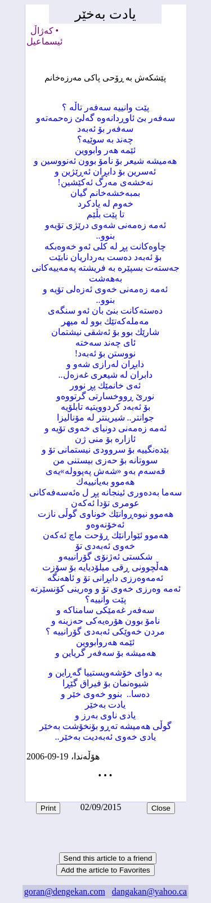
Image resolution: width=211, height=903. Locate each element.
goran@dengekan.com (64, 891)
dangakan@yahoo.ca (149, 891)
